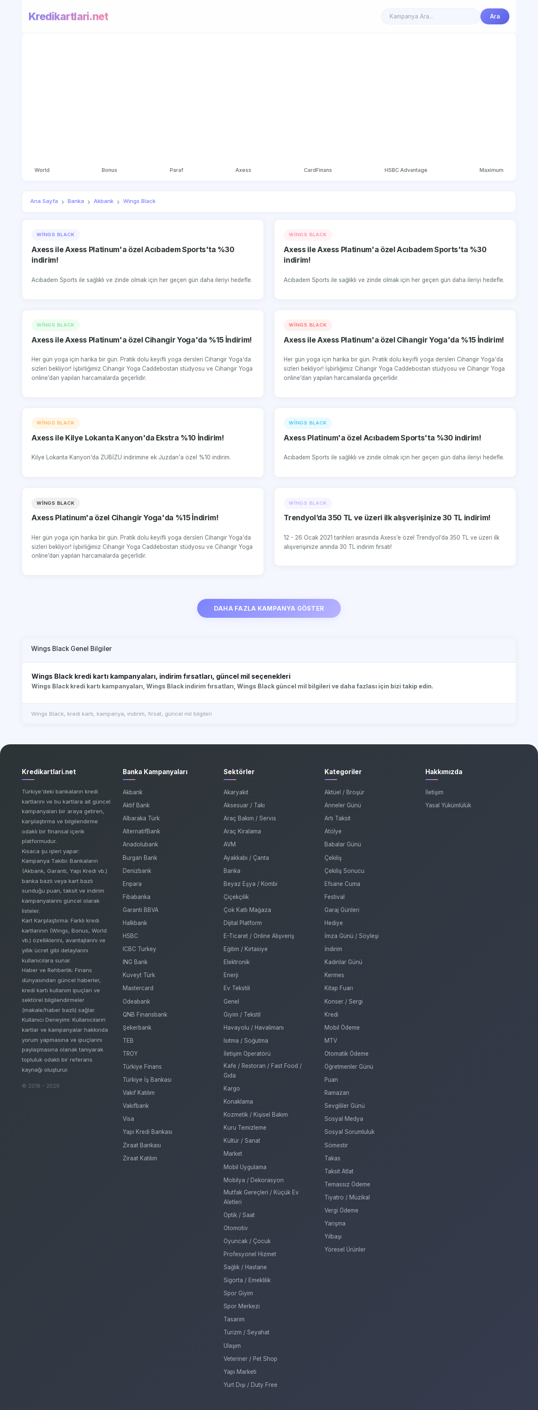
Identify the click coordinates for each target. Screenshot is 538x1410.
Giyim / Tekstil (242, 1014)
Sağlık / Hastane (245, 1267)
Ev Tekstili (237, 988)
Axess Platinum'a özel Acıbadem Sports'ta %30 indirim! (382, 437)
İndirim (333, 949)
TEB (128, 1040)
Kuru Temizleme (245, 1127)
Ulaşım (232, 1345)
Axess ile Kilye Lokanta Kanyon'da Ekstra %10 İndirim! (128, 437)
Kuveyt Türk (139, 975)
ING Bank (135, 962)
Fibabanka (136, 896)
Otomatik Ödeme (346, 1053)
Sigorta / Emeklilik (247, 1280)
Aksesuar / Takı (244, 805)
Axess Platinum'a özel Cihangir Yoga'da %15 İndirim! (125, 517)
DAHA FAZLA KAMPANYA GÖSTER (269, 608)
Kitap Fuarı (338, 988)
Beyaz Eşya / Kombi (250, 883)
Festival (334, 896)
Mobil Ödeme (342, 1027)
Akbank (132, 792)
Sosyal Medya (343, 1118)
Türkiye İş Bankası (147, 1079)
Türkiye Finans (142, 1066)
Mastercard (138, 988)
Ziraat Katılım (140, 1158)
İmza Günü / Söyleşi (351, 936)
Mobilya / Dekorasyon (254, 1180)
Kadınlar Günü (343, 962)
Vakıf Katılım (139, 1092)
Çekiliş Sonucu (344, 870)
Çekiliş (333, 857)
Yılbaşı (333, 1236)
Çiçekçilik (236, 896)
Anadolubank (140, 844)
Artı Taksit (337, 818)
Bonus (109, 170)
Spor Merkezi (242, 1306)
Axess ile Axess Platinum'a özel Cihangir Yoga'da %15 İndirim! (142, 339)
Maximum (492, 170)
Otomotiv (236, 1228)
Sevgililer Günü (344, 1105)
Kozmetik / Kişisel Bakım (256, 1114)
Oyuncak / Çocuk (247, 1241)
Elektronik (237, 962)
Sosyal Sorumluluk (349, 1131)
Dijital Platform (243, 923)
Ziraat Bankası (142, 1145)
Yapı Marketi (240, 1371)
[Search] (430, 16)
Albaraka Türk (141, 818)
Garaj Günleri (341, 910)
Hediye (333, 923)
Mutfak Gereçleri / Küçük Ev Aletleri (261, 1197)
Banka (232, 870)
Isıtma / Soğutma (246, 1040)
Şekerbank (137, 1027)
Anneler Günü (342, 805)
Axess (243, 170)
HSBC (130, 936)
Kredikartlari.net (68, 16)
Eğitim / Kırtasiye (246, 949)
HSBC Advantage (406, 170)
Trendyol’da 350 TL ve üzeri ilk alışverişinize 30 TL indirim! (387, 517)
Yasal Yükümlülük (448, 805)
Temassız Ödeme (347, 1184)
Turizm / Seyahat (246, 1332)
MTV (330, 1040)
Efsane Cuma (342, 883)
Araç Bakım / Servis (250, 818)
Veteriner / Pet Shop (250, 1358)
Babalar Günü (342, 844)
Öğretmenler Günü (348, 1066)
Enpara (132, 883)
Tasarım (234, 1319)
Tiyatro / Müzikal (347, 1197)
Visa (128, 1118)
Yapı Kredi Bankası (147, 1131)
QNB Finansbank (145, 1014)
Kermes (334, 975)
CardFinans (318, 170)
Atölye (333, 831)
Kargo (232, 1088)
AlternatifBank (141, 831)
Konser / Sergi (343, 1001)
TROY (130, 1053)
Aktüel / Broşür (344, 792)
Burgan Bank (140, 857)
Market (233, 1153)
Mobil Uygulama (245, 1167)
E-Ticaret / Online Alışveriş (259, 936)
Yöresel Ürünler (345, 1249)
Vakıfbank (136, 1105)
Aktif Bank (136, 805)
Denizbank (137, 870)
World (42, 170)
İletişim (434, 792)
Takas (332, 1158)
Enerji (231, 975)
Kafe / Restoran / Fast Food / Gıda (263, 1070)
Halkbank (135, 923)
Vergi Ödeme (341, 1210)
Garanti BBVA (140, 910)
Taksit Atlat (338, 1171)
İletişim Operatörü (247, 1053)
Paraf (176, 170)
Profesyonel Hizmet (250, 1254)
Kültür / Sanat (242, 1140)
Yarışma (334, 1223)
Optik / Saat (239, 1215)
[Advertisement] (269, 100)
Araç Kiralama (242, 831)
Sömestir (336, 1145)
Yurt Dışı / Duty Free (250, 1384)
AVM (230, 844)
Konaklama (238, 1101)
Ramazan (336, 1092)
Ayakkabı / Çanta (246, 857)
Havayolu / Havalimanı (254, 1027)
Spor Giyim (238, 1293)
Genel (231, 1001)
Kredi (331, 1014)
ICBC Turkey (139, 949)
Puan (331, 1079)
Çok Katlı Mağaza (247, 910)
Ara (495, 16)
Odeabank (136, 1001)
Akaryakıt (236, 792)
